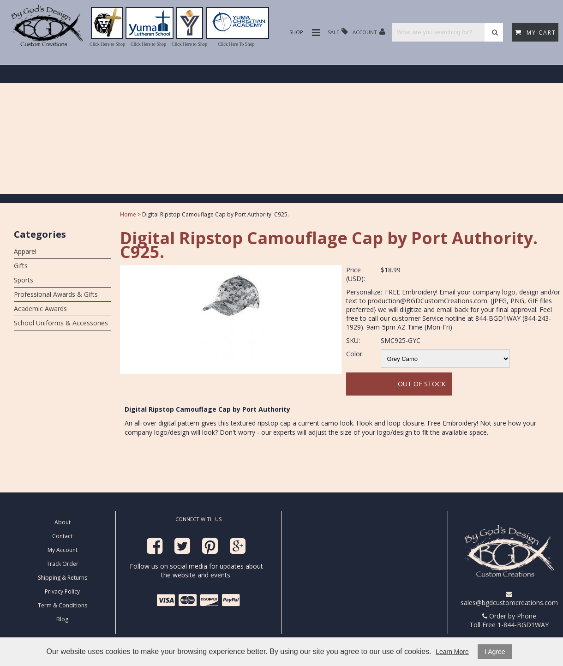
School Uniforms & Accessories (61, 322)
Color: (355, 353)
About (62, 522)
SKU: (353, 340)
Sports (23, 280)
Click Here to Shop (107, 44)
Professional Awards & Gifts (56, 294)
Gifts (21, 265)
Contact (62, 536)
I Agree (495, 651)
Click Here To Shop (236, 44)
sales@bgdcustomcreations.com (509, 599)
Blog (62, 619)
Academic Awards (40, 308)
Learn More (452, 651)
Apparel (25, 251)
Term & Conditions (62, 605)
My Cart (535, 32)
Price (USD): (355, 274)
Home (128, 214)
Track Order (62, 564)
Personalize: (364, 292)
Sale (338, 32)
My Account (63, 550)
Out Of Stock (421, 383)
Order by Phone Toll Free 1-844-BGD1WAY (509, 620)
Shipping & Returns (62, 578)
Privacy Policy (62, 591)
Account (369, 32)
